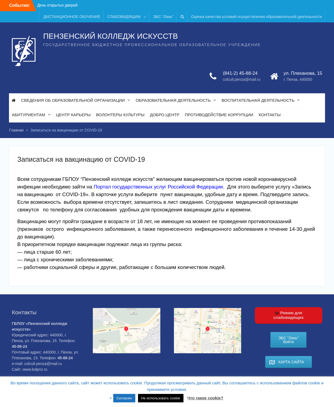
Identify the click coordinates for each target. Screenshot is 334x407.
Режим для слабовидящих (288, 315)
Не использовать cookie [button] (160, 398)
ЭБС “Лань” (163, 16)
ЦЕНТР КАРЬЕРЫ (73, 114)
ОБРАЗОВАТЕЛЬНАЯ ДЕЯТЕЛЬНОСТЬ (173, 100)
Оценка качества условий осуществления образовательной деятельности (256, 16)
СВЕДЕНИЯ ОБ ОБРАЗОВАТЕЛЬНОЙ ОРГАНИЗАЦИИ (73, 100)
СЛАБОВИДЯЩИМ (124, 16)
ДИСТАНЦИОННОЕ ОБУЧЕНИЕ (71, 16)
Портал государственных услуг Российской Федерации (158, 187)
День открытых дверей (57, 5)
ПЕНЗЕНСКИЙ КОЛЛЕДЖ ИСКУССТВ (110, 36)
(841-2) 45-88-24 (240, 73)
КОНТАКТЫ (270, 114)
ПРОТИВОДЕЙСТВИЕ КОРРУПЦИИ (219, 114)
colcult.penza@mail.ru (242, 79)
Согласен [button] (124, 398)
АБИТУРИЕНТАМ (28, 114)
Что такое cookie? (205, 398)
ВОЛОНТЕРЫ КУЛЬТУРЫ (120, 114)
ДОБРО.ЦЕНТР (164, 114)
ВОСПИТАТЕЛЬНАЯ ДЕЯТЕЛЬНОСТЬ (258, 100)
